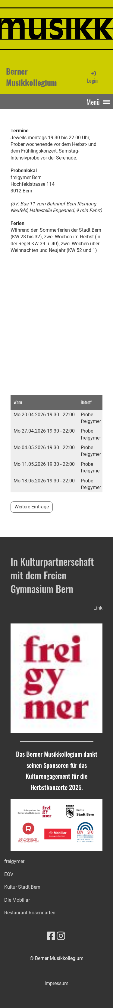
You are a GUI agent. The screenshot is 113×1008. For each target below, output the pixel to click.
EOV (8, 874)
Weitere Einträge (31, 507)
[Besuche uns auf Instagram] (61, 936)
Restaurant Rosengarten (29, 913)
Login (92, 77)
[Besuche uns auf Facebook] (51, 936)
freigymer (14, 861)
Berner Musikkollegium (31, 77)
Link (97, 608)
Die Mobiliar (17, 900)
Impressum (56, 983)
